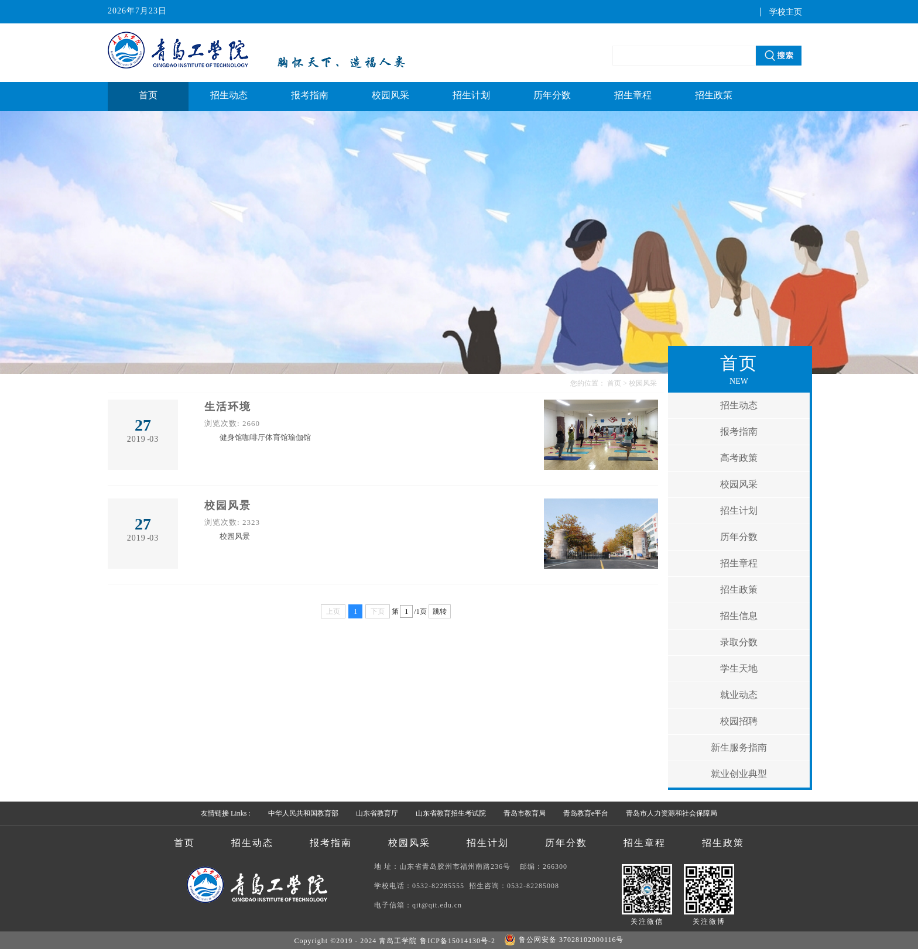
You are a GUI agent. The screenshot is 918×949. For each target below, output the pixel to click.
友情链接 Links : (226, 813)
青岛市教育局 (524, 813)
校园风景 (227, 505)
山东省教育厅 (377, 813)
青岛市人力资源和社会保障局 (671, 813)
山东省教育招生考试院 (451, 813)
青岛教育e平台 (585, 813)
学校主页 (785, 12)
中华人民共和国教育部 (303, 813)
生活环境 (227, 406)
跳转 (440, 611)
